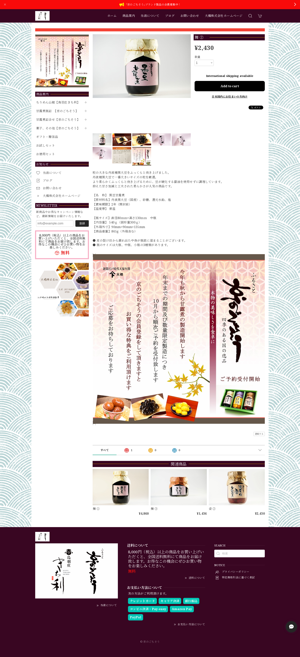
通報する (259, 433)
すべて (104, 450)
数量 (198, 57)
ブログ (169, 16)
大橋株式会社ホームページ (223, 16)
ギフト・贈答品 (47, 137)
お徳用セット (45, 154)
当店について (150, 16)
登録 (82, 223)
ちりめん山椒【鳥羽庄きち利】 (58, 102)
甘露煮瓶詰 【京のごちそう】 (57, 111)
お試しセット (45, 145)
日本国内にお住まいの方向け (230, 96)
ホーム (112, 16)
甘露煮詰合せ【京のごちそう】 (58, 119)
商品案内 (128, 16)
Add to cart (230, 86)
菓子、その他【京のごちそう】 (58, 128)
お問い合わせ (189, 16)
